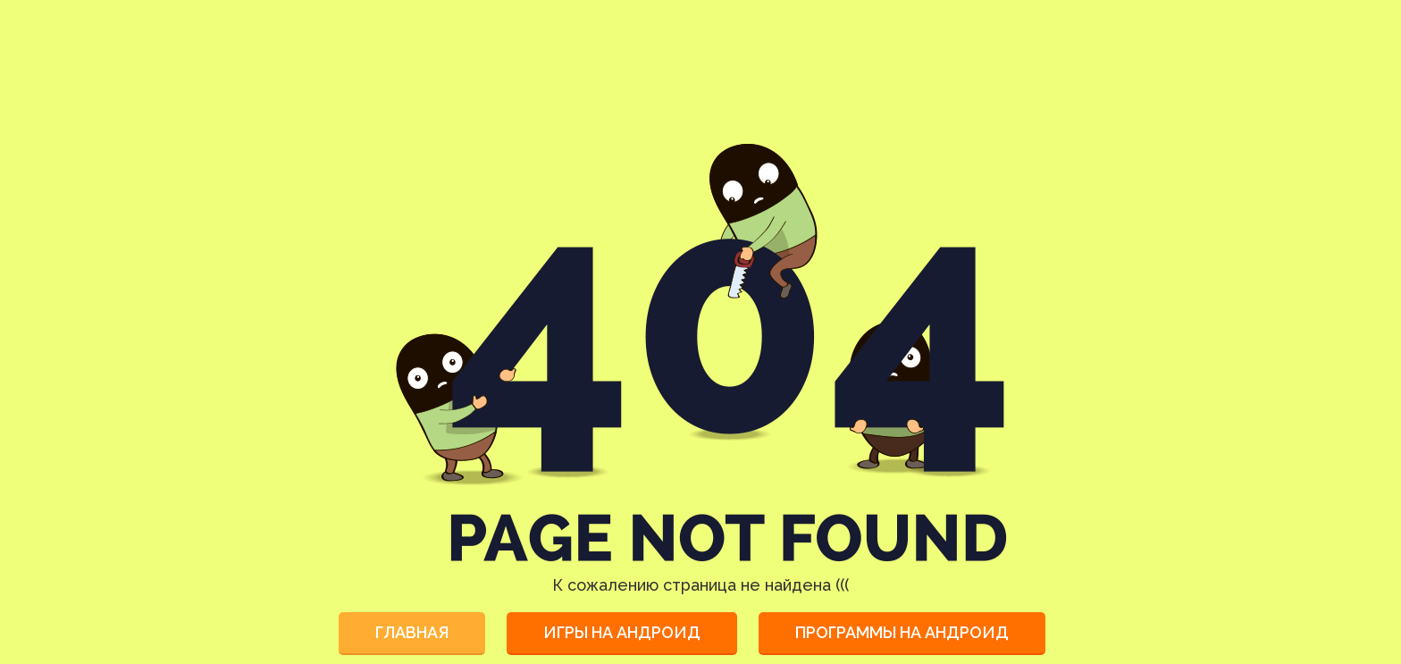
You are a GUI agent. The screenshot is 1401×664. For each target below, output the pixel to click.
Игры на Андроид (621, 632)
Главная (412, 632)
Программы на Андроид (902, 632)
